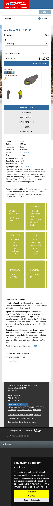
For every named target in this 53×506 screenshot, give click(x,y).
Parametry (26, 113)
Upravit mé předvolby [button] (32, 500)
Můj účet (45, 12)
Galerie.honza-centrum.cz (17, 415)
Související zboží (26, 117)
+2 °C (22, 161)
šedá (22, 141)
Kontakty (37, 410)
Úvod (11, 407)
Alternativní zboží (26, 122)
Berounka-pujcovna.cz (33, 415)
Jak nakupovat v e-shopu (24, 407)
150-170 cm (24, 167)
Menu (8, 19)
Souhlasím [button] (32, 492)
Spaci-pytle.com (13, 418)
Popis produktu (26, 107)
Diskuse (26, 127)
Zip (6, 40)
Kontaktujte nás (18, 404)
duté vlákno (24, 153)
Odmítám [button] (31, 496)
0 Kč (42, 18)
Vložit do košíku (40, 63)
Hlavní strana (4, 436)
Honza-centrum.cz (30, 422)
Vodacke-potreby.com (27, 418)
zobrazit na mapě (14, 395)
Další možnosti (26, 132)
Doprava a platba (24, 410)
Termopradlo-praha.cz (15, 422)
